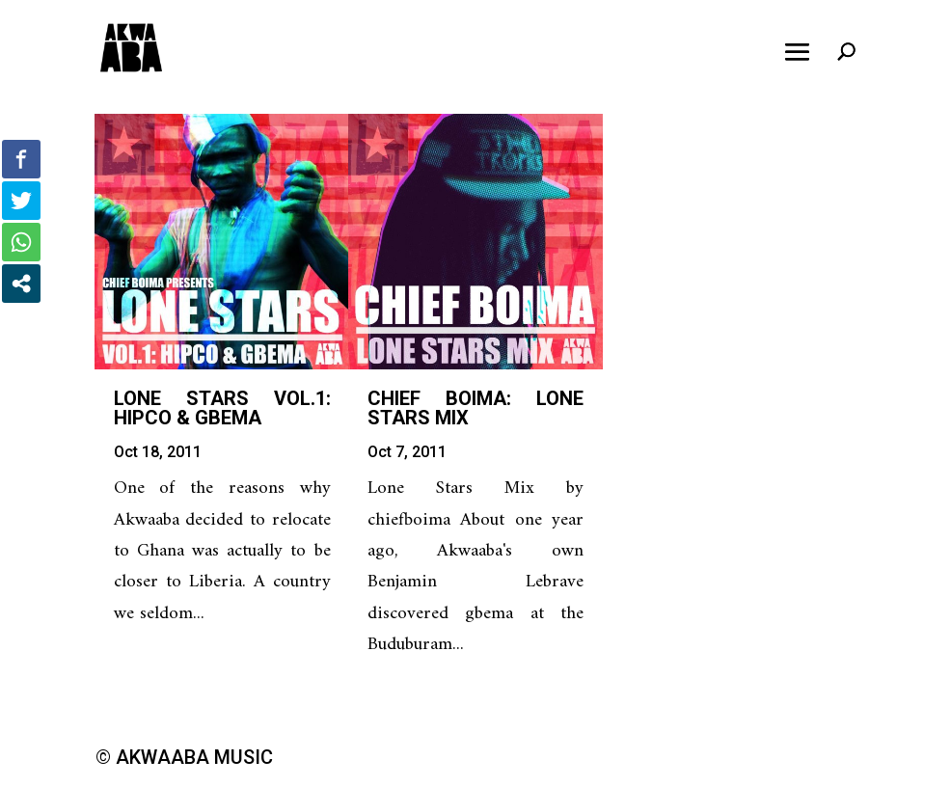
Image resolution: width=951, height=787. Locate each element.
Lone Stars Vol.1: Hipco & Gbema (222, 408)
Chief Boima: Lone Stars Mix (475, 408)
